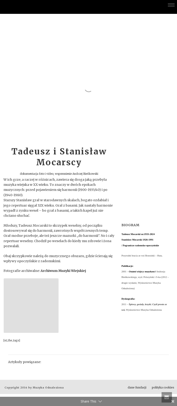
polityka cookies (163, 387)
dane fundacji (137, 387)
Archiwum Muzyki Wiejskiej (63, 271)
